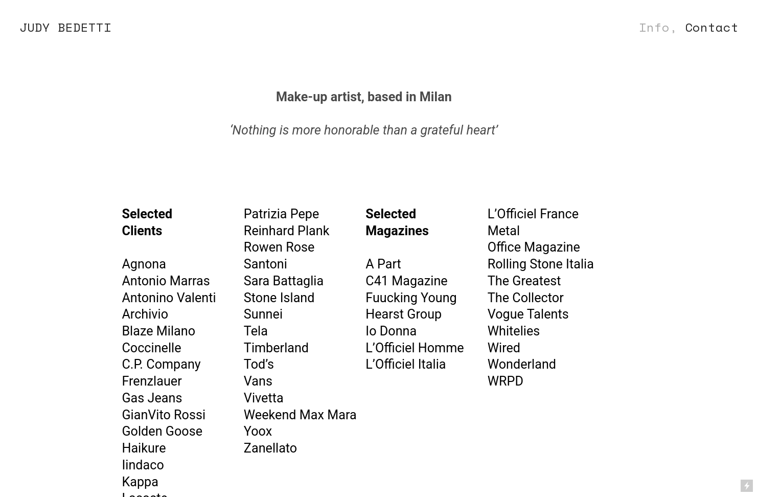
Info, (658, 27)
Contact (712, 27)
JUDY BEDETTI (65, 27)
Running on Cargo (746, 441)
